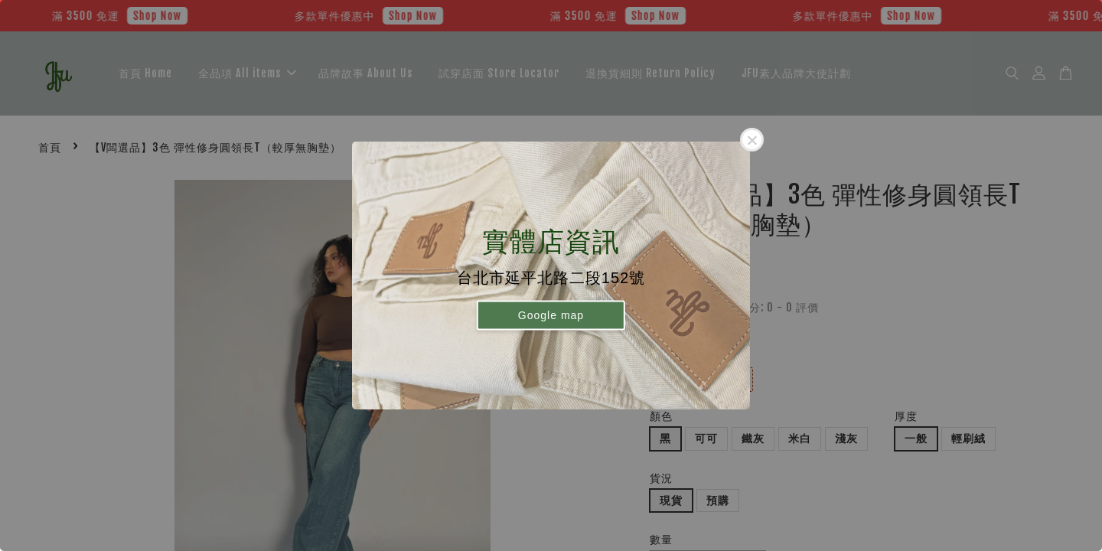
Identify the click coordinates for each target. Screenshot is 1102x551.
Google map (551, 314)
